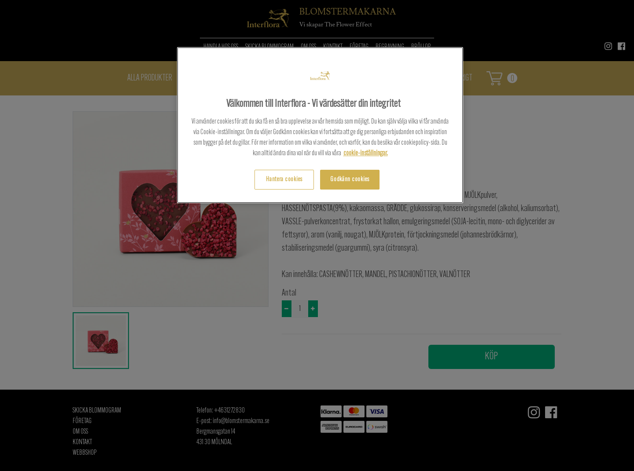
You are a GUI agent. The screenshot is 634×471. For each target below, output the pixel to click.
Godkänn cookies (349, 179)
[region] (320, 125)
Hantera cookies (284, 179)
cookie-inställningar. (365, 153)
